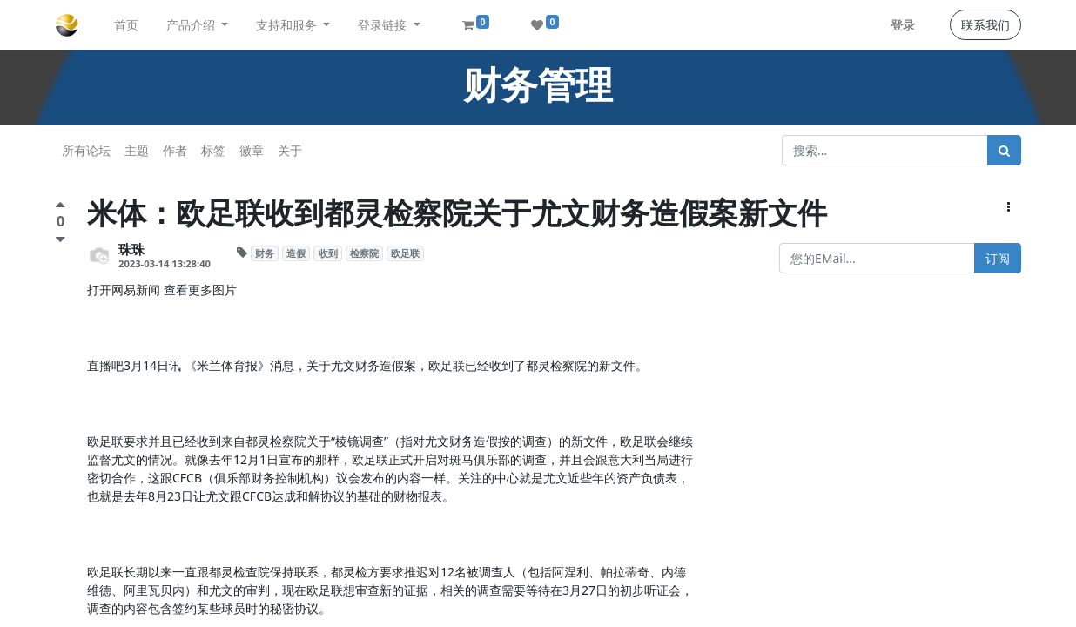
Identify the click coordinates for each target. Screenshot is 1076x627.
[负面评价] (60, 239)
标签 (213, 150)
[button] (1008, 207)
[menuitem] (126, 25)
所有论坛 (86, 150)
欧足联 (405, 253)
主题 (136, 150)
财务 (264, 253)
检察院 (364, 253)
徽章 (251, 150)
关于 (290, 150)
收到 (328, 253)
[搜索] (1004, 150)
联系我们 (985, 25)
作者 (175, 150)
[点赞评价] (60, 206)
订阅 (997, 258)
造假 (296, 253)
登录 (903, 25)
